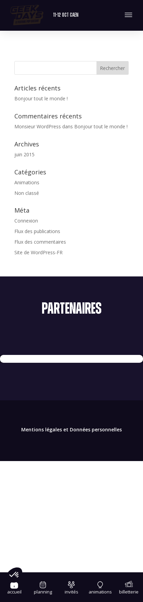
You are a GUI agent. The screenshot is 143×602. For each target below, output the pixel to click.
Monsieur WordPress (37, 126)
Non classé (26, 193)
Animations (26, 182)
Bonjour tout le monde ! (41, 98)
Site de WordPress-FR (38, 252)
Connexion (26, 220)
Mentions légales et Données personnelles (71, 429)
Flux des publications (37, 231)
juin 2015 (24, 154)
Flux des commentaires (40, 242)
